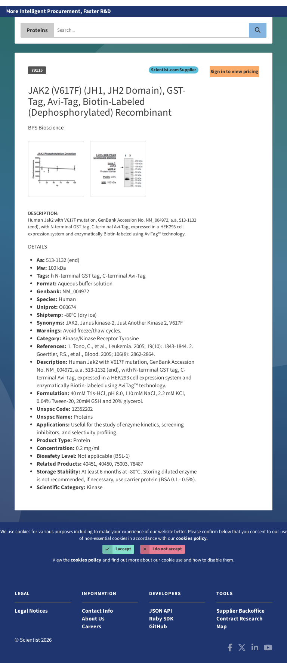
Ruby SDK (161, 619)
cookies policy (86, 560)
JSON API (160, 611)
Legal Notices (31, 611)
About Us (93, 619)
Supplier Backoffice (240, 611)
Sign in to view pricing (234, 71)
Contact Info (97, 611)
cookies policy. (192, 538)
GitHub (158, 627)
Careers (91, 627)
